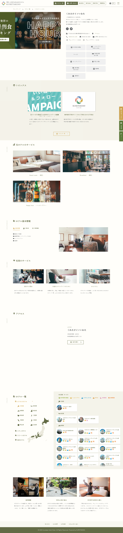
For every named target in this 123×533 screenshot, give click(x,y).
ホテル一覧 (59, 3)
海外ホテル (19, 440)
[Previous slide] (2, 29)
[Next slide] (58, 29)
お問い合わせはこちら (100, 36)
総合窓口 (81, 3)
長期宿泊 (102, 3)
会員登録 (121, 125)
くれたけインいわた (39, 9)
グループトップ (16, 9)
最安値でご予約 (121, 113)
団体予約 (95, 3)
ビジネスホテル (24, 401)
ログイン (121, 136)
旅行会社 (88, 3)
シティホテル (20, 431)
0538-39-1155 (73, 36)
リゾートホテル (21, 435)
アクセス (97, 33)
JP (113, 3)
